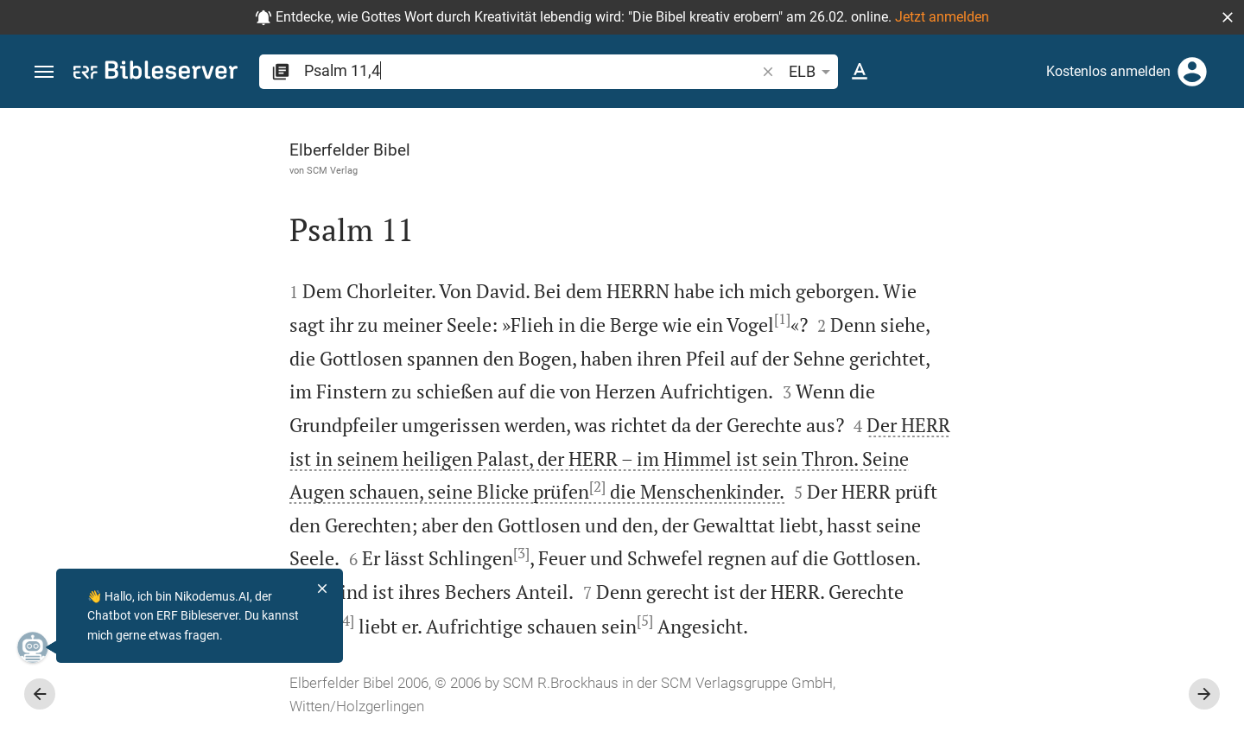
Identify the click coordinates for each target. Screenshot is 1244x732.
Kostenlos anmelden (1108, 71)
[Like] (903, 177)
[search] (531, 70)
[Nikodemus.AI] (39, 647)
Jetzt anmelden (942, 17)
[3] (327, 553)
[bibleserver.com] (155, 73)
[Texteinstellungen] (859, 71)
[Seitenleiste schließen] (865, 435)
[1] (588, 318)
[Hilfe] (1216, 177)
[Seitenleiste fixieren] (865, 123)
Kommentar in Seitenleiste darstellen (1035, 617)
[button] (1227, 17)
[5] (450, 620)
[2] (403, 486)
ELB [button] (812, 71)
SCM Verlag (137, 170)
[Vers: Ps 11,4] (1003, 140)
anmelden (998, 271)
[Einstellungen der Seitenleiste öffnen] (1189, 177)
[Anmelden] (1192, 71)
